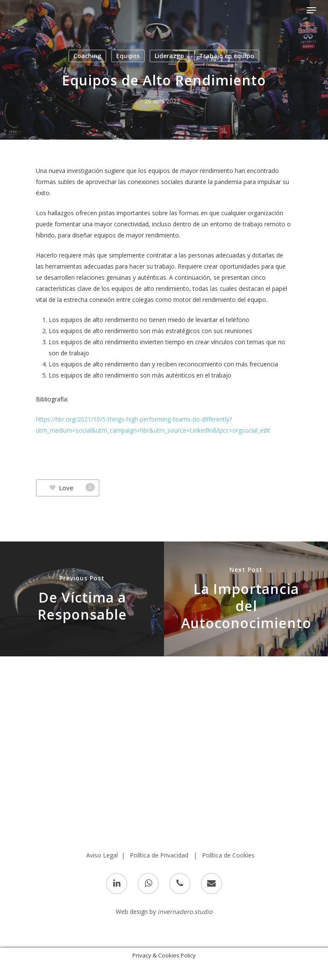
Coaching (87, 56)
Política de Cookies (228, 855)
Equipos (128, 56)
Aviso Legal (102, 855)
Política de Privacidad (159, 855)
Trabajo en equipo (226, 56)
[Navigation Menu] (311, 10)
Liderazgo (169, 56)
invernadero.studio (185, 911)
